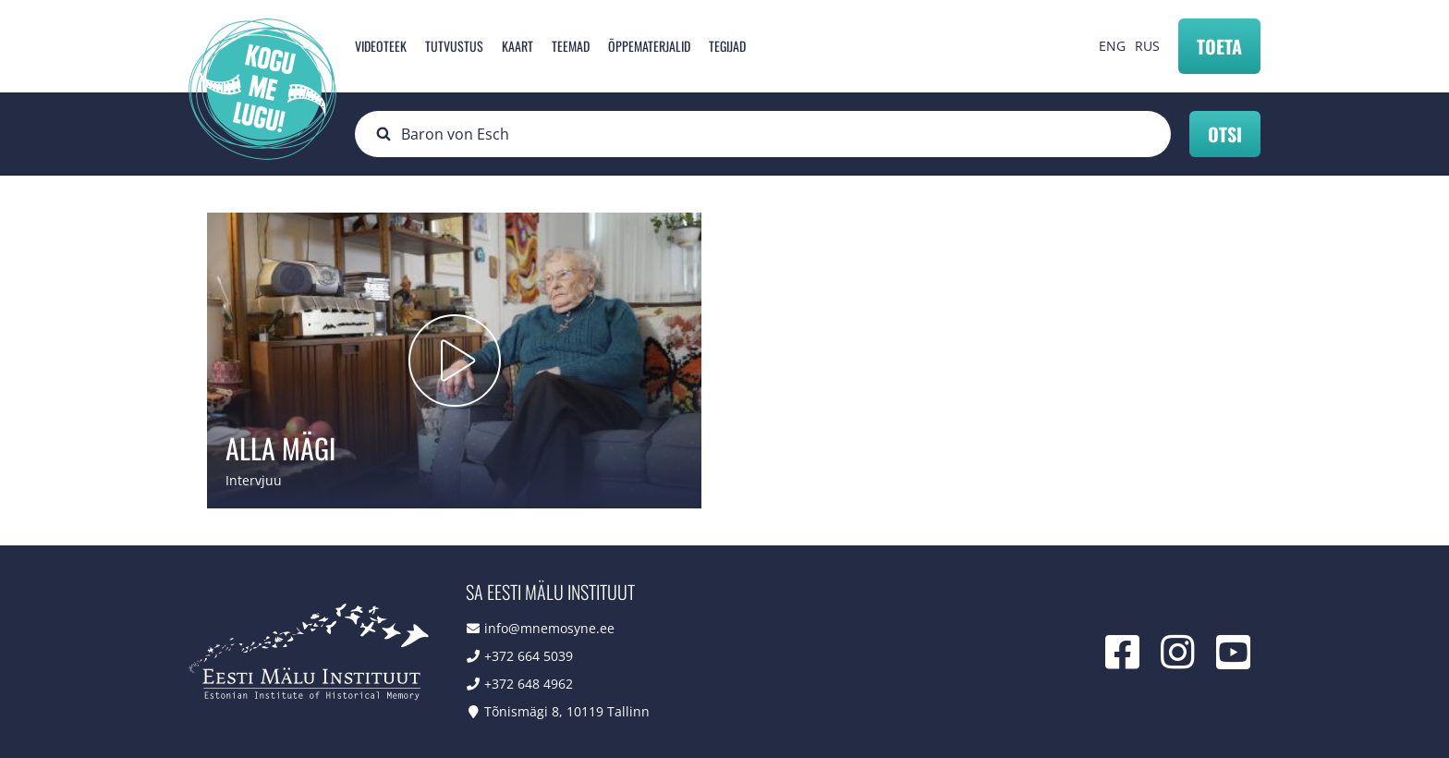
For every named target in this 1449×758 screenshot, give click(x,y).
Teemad (571, 45)
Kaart (517, 45)
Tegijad (727, 45)
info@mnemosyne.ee (549, 628)
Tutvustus (454, 45)
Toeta (1219, 46)
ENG (1112, 46)
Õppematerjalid (649, 45)
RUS (1147, 46)
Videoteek (381, 45)
